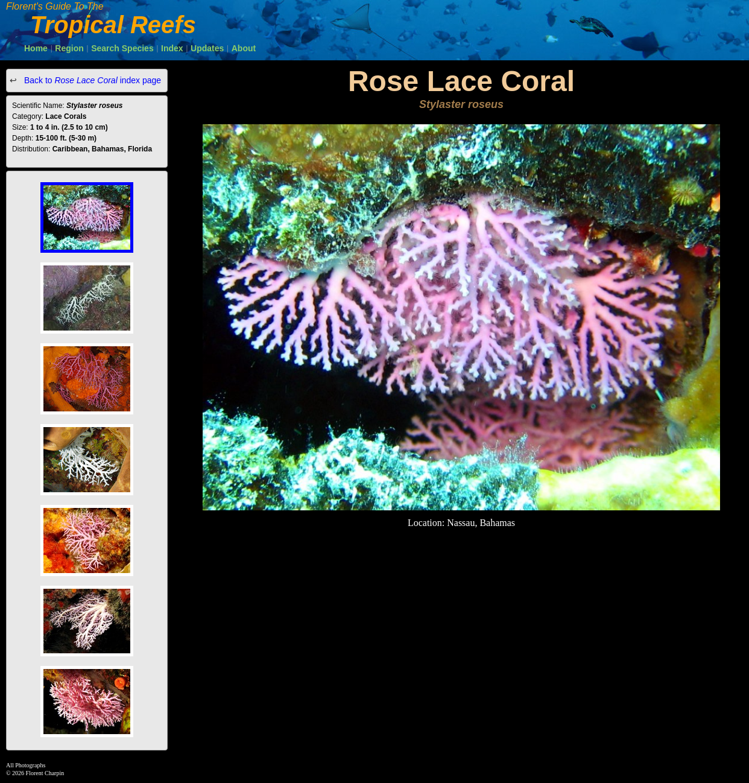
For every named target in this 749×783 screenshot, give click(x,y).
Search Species (122, 48)
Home (36, 48)
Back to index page (91, 80)
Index (172, 48)
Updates (207, 48)
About (244, 48)
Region (69, 48)
